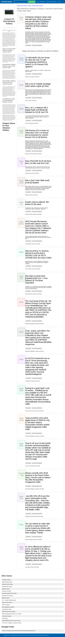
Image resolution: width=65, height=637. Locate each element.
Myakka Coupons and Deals (31, 194)
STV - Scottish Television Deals (9, 600)
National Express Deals (7, 582)
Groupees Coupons (6, 579)
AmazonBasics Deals (6, 609)
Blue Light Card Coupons (7, 595)
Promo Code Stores (41, 1)
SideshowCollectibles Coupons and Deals (34, 323)
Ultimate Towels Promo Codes (8, 611)
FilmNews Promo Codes (7, 584)
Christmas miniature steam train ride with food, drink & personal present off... (19, 630)
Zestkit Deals (5, 618)
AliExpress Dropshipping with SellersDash (40, 635)
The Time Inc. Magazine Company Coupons (11, 622)
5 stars (14, 27)
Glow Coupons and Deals (30, 100)
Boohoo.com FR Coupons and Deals (33, 153)
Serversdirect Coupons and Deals (32, 243)
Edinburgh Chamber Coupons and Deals (34, 516)
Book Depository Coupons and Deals (33, 293)
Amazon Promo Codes (7, 602)
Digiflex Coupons (6, 597)
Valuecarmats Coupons (7, 586)
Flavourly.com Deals (6, 591)
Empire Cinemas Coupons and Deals (33, 214)
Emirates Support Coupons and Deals (33, 539)
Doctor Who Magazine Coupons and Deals (34, 436)
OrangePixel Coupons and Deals (32, 381)
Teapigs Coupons (6, 588)
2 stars (6, 27)
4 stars (11, 27)
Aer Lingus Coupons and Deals (32, 567)
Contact (20, 635)
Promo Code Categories (51, 1)
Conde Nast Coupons (7, 616)
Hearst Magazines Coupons (8, 607)
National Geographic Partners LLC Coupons (11, 613)
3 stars (9, 27)
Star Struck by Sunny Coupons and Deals (34, 410)
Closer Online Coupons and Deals (32, 268)
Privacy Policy (25, 635)
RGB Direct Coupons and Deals (32, 76)
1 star (4, 27)
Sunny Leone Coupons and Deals (32, 465)
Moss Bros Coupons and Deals (32, 173)
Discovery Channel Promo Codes (9, 593)
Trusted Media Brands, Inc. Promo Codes (11, 620)
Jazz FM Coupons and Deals (31, 123)
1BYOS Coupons (6, 604)
